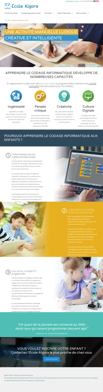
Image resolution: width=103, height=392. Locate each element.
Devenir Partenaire (64, 13)
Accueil (8, 20)
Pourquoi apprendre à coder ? (31, 13)
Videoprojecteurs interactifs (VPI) (59, 378)
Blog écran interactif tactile (23, 375)
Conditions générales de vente (14, 380)
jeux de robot (47, 83)
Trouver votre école (11, 13)
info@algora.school (72, 1)
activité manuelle (67, 112)
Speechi (15, 378)
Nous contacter (81, 13)
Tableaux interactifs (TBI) (38, 378)
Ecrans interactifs (79, 378)
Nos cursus (48, 13)
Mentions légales (92, 378)
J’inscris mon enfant (51, 359)
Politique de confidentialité (35, 380)
